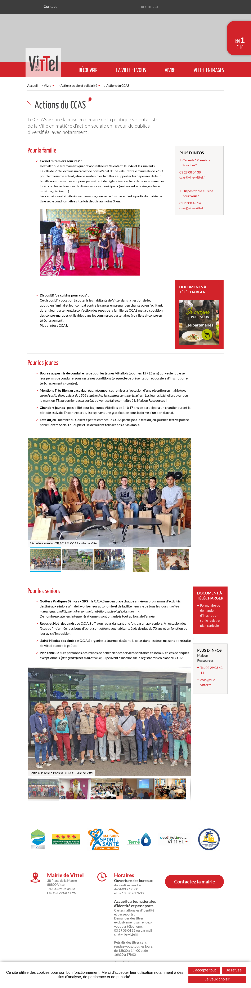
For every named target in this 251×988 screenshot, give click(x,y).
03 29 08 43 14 (190, 203)
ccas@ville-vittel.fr (192, 177)
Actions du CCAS (120, 85)
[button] (187, 441)
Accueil (32, 85)
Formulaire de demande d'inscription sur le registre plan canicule (210, 615)
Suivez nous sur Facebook (36, 7)
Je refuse (234, 970)
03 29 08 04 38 (190, 172)
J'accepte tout (204, 970)
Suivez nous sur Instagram (30, 7)
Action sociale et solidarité (80, 85)
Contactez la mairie (194, 877)
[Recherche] (175, 6)
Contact (50, 6)
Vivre (47, 85)
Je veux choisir (217, 979)
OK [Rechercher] (219, 6)
